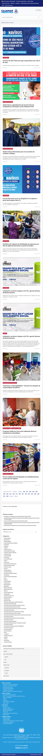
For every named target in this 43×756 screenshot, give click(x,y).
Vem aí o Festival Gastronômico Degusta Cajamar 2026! (15, 520)
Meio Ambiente (7, 584)
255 (35, 494)
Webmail (12, 3)
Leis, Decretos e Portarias (8, 701)
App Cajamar (7, 539)
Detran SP (5, 706)
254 (32, 494)
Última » (16, 496)
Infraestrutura (7, 582)
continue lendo (37, 67)
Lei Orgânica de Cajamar (8, 722)
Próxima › (11, 496)
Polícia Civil (5, 711)
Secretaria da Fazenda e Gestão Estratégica (13, 602)
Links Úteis (5, 705)
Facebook (7, 667)
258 (7, 496)
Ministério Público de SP (8, 709)
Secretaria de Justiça (8, 619)
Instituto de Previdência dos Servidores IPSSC (13, 720)
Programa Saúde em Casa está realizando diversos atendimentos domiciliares (19, 432)
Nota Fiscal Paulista (7, 710)
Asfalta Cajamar (7, 541)
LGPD (3, 5)
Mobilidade (6, 586)
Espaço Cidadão (6, 693)
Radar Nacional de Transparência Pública (30, 3)
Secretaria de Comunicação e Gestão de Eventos (14, 605)
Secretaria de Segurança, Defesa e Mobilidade (14, 626)
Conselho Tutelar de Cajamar (10, 552)
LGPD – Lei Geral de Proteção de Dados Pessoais (14, 696)
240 (24, 491)
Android (6, 656)
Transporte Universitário (8, 688)
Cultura (5, 560)
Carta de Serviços (9, 5)
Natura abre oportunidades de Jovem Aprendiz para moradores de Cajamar (20, 525)
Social (5, 632)
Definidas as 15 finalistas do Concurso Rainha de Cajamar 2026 (17, 516)
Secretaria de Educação (9, 610)
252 (26, 494)
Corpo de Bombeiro (8, 558)
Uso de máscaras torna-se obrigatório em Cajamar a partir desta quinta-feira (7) (20, 199)
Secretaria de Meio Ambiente (10, 621)
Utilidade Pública (6, 716)
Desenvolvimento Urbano (9, 565)
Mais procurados (6, 683)
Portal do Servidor (6, 3)
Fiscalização (6, 574)
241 (27, 491)
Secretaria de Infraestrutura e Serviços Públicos (14, 618)
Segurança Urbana (8, 629)
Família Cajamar (7, 570)
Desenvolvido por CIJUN (36, 754)
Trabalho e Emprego (8, 635)
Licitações (5, 700)
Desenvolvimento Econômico (10, 563)
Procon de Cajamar (7, 697)
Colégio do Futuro (7, 549)
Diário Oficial (30, 1)
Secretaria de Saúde (8, 624)
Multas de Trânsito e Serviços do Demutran (12, 691)
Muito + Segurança (8, 587)
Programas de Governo (9, 595)
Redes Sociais (6, 665)
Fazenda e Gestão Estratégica (10, 573)
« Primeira (14, 491)
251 (23, 494)
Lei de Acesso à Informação (9, 694)
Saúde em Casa (7, 600)
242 (30, 491)
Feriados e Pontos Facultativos (10, 685)
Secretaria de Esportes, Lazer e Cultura (12, 613)
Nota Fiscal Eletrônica (8, 687)
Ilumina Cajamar (7, 581)
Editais (4, 698)
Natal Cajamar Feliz (8, 589)
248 (13, 494)
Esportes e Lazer (7, 566)
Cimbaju (6, 547)
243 (33, 491)
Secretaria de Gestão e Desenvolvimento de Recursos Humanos (17, 614)
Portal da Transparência (21, 1)
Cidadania (6, 546)
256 (38, 494)
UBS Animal (6, 640)
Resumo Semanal (8, 597)
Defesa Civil (6, 562)
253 (29, 494)
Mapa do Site (6, 714)
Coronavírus (6, 557)
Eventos (5, 568)
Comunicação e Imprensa (9, 550)
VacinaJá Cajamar (8, 642)
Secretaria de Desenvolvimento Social (12, 606)
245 (4, 494)
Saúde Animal (7, 598)
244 (36, 491)
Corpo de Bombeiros (7, 723)
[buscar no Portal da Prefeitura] (18, 17)
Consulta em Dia (7, 554)
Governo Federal (6, 707)
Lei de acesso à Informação (9, 1)
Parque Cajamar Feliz (8, 592)
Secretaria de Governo (9, 616)
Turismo (6, 638)
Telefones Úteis (6, 719)
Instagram (7, 670)
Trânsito (6, 637)
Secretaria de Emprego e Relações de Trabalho (14, 611)
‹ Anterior (20, 491)
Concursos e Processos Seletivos (10, 684)
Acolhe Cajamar (7, 538)
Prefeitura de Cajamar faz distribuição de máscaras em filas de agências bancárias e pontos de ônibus (21, 245)
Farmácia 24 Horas (8, 571)
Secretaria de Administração (10, 603)
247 (10, 494)
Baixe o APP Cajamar (8, 654)
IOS (5, 659)
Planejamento (7, 594)
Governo (6, 579)
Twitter (6, 673)
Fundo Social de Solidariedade (10, 576)
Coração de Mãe (7, 555)
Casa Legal (6, 544)
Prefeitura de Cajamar (9, 11)
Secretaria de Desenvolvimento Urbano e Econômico (15, 608)
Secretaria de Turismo (8, 627)
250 (20, 494)
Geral (5, 578)
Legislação (17, 3)
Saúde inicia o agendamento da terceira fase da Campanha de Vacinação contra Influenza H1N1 (18, 106)
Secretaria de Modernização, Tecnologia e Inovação (15, 622)
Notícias (11, 22)
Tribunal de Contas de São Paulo (10, 713)
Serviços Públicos (7, 630)
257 (4, 496)
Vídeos (5, 662)
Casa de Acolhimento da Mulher (11, 543)
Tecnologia (6, 634)
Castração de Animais (8, 690)
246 (7, 494)
